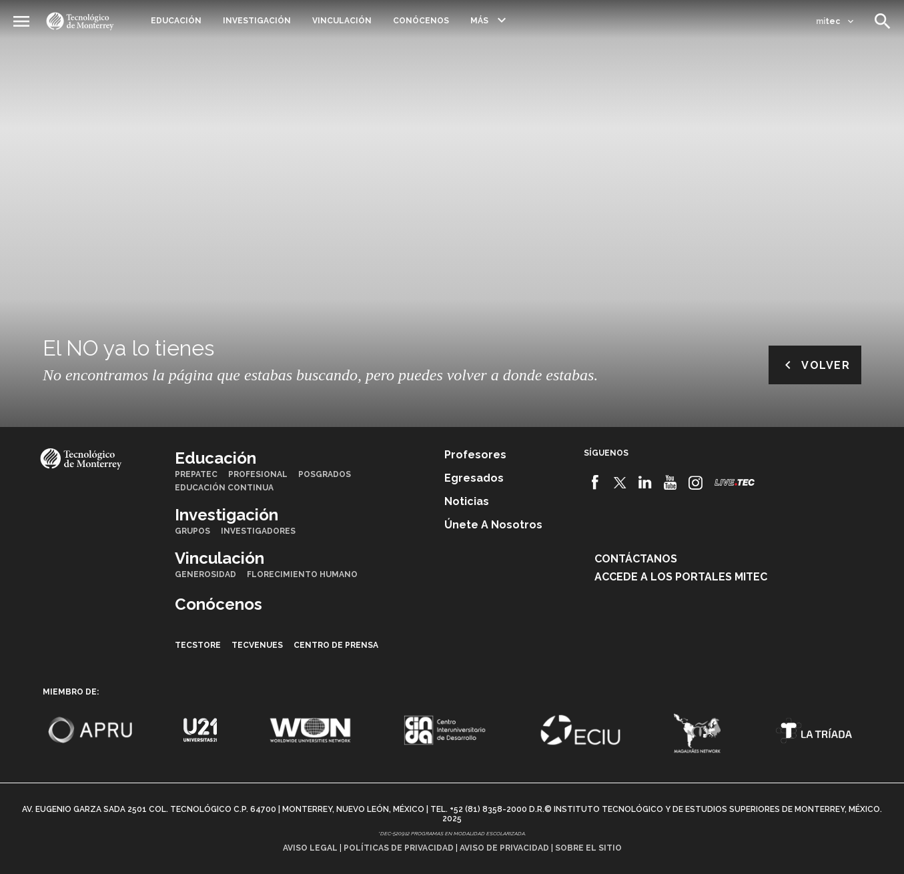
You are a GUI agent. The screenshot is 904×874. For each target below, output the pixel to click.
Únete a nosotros (493, 524)
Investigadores (258, 531)
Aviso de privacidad (504, 848)
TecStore (198, 645)
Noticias (466, 501)
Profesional (258, 474)
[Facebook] (595, 482)
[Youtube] (670, 482)
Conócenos (421, 20)
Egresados (474, 478)
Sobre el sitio (588, 848)
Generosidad (205, 574)
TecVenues (257, 645)
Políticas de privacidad (399, 848)
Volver (815, 365)
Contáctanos (635, 558)
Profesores (475, 454)
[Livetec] (735, 482)
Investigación (257, 20)
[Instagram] (696, 482)
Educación (176, 20)
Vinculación (342, 20)
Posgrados (324, 474)
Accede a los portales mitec (680, 576)
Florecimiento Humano (302, 574)
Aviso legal (310, 848)
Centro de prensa (336, 645)
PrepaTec (196, 474)
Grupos (192, 531)
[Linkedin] (645, 482)
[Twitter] (620, 482)
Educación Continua (224, 487)
